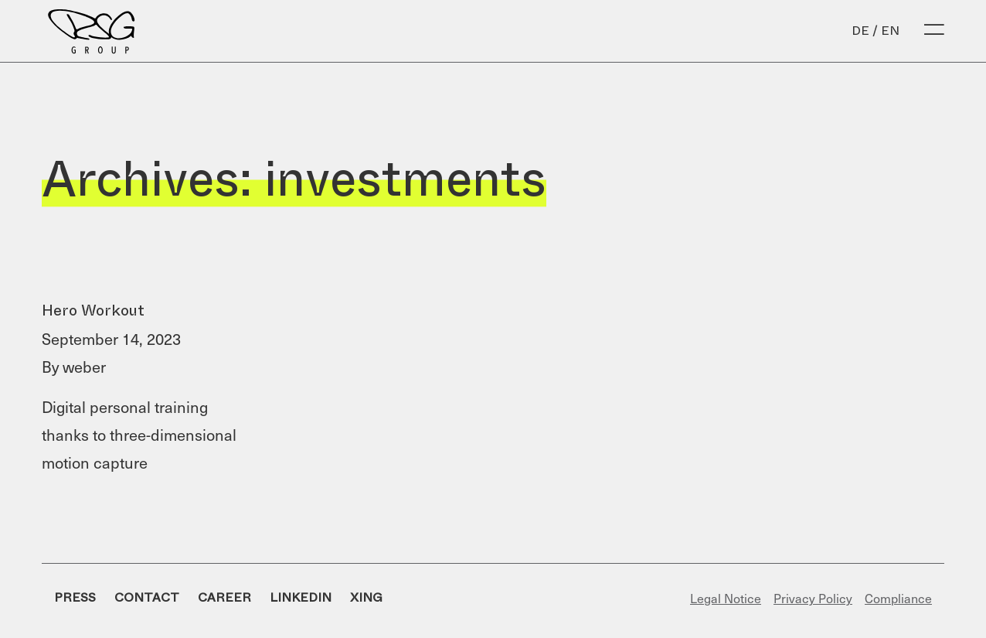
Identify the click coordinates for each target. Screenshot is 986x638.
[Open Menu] (934, 31)
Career (224, 597)
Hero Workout (93, 310)
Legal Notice (725, 598)
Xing (366, 597)
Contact (146, 597)
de (860, 30)
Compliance (898, 598)
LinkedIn (301, 597)
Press (75, 597)
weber (84, 366)
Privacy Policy (813, 598)
